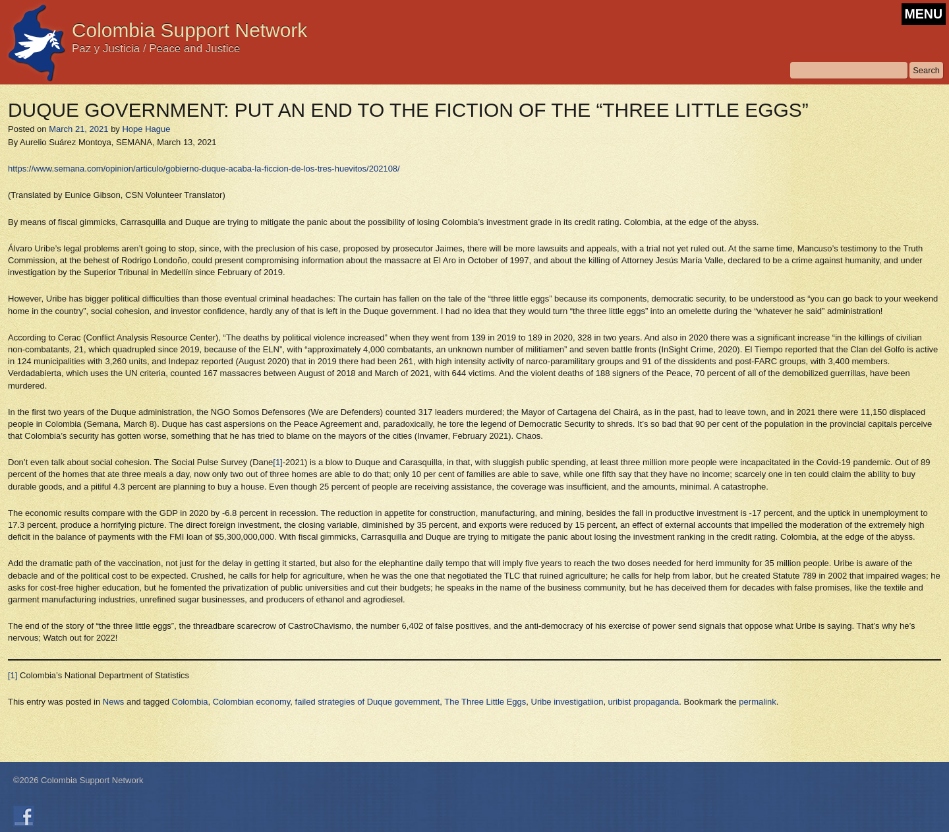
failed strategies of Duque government (367, 702)
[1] (277, 462)
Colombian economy (252, 702)
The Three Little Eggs (485, 702)
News (114, 702)
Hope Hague (146, 129)
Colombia (190, 702)
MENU (923, 14)
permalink (757, 702)
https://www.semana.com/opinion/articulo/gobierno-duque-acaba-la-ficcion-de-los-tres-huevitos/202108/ (204, 169)
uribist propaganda (643, 702)
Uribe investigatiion (567, 702)
